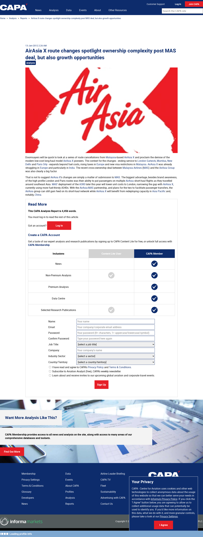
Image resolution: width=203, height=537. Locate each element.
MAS (146, 167)
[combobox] (182, 11)
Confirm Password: (59, 338)
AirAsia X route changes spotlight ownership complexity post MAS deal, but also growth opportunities (76, 18)
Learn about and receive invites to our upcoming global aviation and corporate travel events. (102, 375)
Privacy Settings (169, 516)
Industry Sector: (57, 356)
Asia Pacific (158, 191)
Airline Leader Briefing (113, 473)
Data (69, 10)
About (97, 10)
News (38, 10)
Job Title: (53, 344)
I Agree (163, 525)
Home (2, 18)
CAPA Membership (39, 245)
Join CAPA (194, 4)
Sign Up (101, 384)
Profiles (69, 491)
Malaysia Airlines (132, 167)
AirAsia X (129, 157)
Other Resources (117, 10)
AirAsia (130, 180)
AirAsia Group (167, 167)
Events (83, 10)
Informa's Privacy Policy (164, 499)
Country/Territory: (58, 362)
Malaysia (111, 157)
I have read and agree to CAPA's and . (90, 367)
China (38, 194)
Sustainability (108, 491)
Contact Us (107, 503)
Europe (100, 164)
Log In (178, 4)
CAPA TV (106, 479)
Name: (52, 321)
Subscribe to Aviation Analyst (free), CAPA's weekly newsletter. (85, 371)
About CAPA (72, 485)
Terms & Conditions (120, 367)
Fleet (103, 485)
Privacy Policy (96, 367)
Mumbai (161, 161)
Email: (51, 327)
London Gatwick (147, 161)
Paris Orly (42, 164)
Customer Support (156, 4)
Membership (29, 473)
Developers (28, 497)
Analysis (54, 10)
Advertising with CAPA (113, 497)
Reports (23, 18)
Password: (54, 333)
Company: (54, 350)
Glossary (26, 491)
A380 (82, 184)
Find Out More (12, 451)
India (72, 167)
